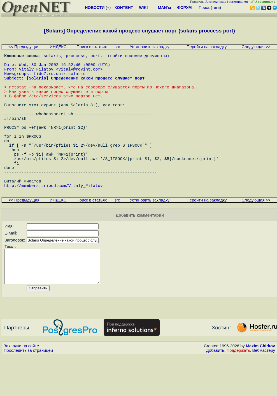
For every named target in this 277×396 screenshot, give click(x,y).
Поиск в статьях (92, 46)
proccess (75, 56)
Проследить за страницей (28, 390)
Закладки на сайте (21, 386)
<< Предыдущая (23, 46)
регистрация (238, 1)
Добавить (215, 390)
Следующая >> (256, 46)
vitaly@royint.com (79, 73)
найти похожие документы (138, 56)
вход (223, 1)
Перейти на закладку (207, 46)
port (95, 56)
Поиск (204, 7)
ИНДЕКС (58, 46)
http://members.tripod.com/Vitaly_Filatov (53, 219)
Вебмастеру (263, 390)
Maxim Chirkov (260, 386)
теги (216, 7)
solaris (52, 56)
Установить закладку (149, 46)
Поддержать (238, 390)
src (117, 46)
